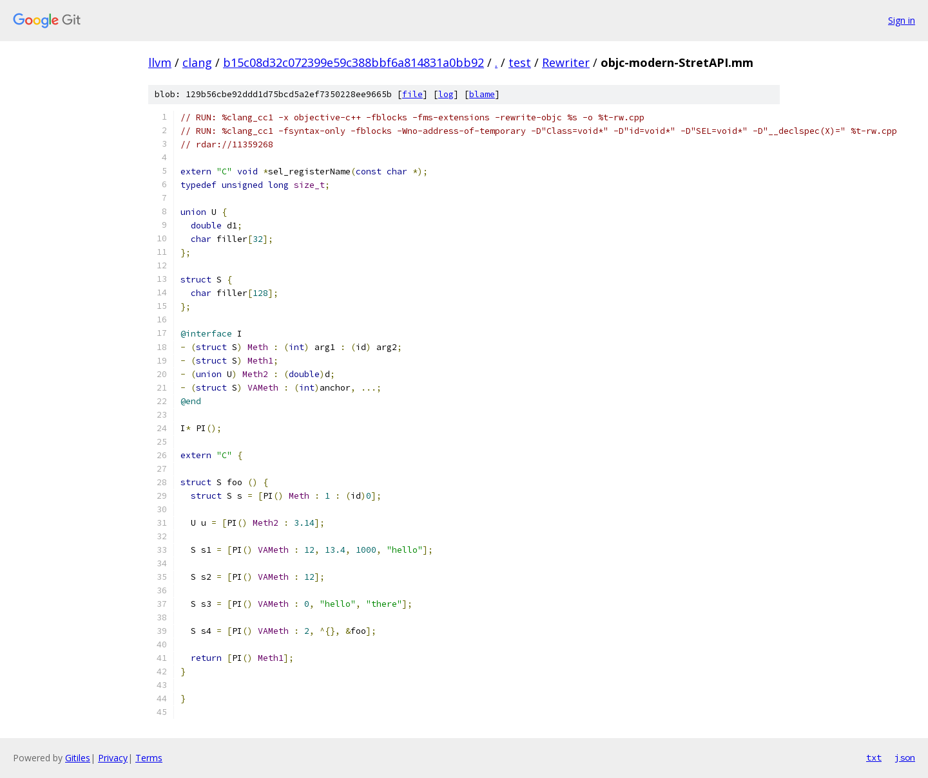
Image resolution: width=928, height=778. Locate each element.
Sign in (901, 20)
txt (874, 757)
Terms (148, 758)
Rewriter (566, 62)
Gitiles (77, 758)
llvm (159, 62)
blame (482, 94)
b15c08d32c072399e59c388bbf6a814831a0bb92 (353, 62)
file (412, 94)
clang (197, 62)
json (904, 757)
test (519, 62)
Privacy (113, 758)
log (446, 94)
